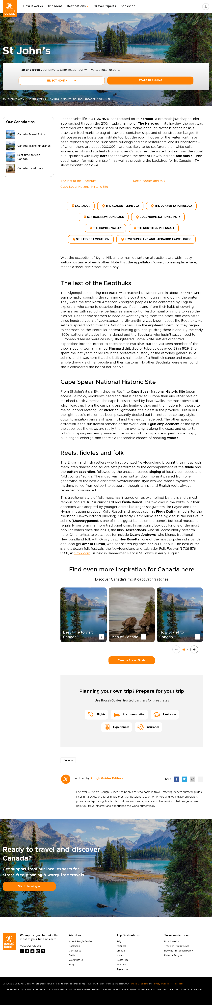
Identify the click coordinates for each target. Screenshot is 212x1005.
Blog (71, 960)
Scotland (122, 960)
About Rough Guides (80, 937)
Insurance (148, 722)
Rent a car (164, 710)
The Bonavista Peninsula (171, 205)
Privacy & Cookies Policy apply (168, 979)
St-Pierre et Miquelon (90, 235)
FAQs (72, 951)
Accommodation (129, 710)
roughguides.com (14, 99)
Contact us (75, 946)
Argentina (122, 965)
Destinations (78, 6)
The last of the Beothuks (78, 181)
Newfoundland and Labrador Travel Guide (156, 235)
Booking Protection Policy (178, 946)
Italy (119, 937)
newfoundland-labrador (84, 99)
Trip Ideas (56, 6)
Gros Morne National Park (157, 215)
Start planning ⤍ (29, 882)
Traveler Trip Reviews (176, 942)
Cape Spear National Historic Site (84, 186)
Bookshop (129, 6)
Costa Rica (123, 955)
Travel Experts (107, 6)
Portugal (121, 942)
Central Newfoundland (103, 215)
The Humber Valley (105, 225)
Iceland (121, 951)
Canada (58, 99)
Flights (96, 710)
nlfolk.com (82, 548)
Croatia (121, 946)
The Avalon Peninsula (120, 205)
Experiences (116, 722)
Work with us (76, 955)
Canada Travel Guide (132, 655)
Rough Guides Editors (107, 773)
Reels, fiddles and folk (149, 181)
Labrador (80, 205)
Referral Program (173, 951)
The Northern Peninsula (153, 225)
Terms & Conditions (138, 979)
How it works (35, 6)
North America (39, 99)
